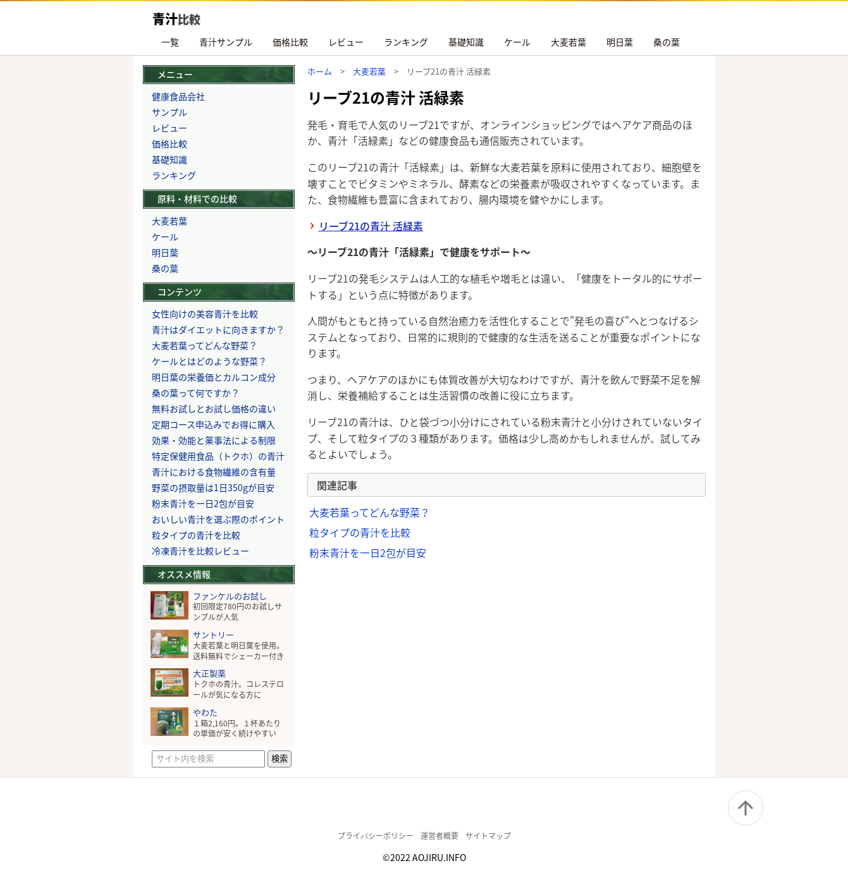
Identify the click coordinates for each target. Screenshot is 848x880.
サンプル (169, 112)
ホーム (319, 71)
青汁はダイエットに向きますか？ (218, 329)
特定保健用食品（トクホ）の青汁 (218, 455)
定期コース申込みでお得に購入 (213, 424)
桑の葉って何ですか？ (196, 392)
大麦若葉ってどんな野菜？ (369, 512)
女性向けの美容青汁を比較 (205, 313)
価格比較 (290, 41)
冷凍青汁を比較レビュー (200, 550)
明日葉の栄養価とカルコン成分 (214, 376)
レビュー (346, 41)
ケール (517, 41)
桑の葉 (666, 41)
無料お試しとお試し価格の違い (214, 408)
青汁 (176, 18)
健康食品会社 (178, 96)
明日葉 (619, 41)
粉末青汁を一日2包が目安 (367, 552)
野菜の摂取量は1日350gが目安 (213, 487)
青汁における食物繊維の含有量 (214, 471)
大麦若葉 (568, 41)
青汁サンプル (225, 41)
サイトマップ (488, 835)
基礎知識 (466, 41)
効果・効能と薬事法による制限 (214, 440)
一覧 (170, 41)
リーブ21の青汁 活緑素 (371, 225)
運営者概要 (439, 835)
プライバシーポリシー (376, 835)
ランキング (406, 41)
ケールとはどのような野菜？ (209, 361)
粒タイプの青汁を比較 (359, 532)
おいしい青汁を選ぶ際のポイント (218, 519)
